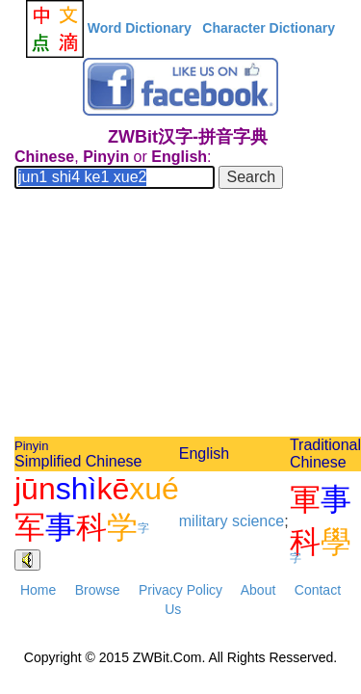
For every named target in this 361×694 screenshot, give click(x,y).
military (203, 521)
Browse (97, 590)
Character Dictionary (268, 28)
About (258, 590)
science (258, 521)
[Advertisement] (180, 315)
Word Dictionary (140, 28)
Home (38, 590)
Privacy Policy (180, 590)
